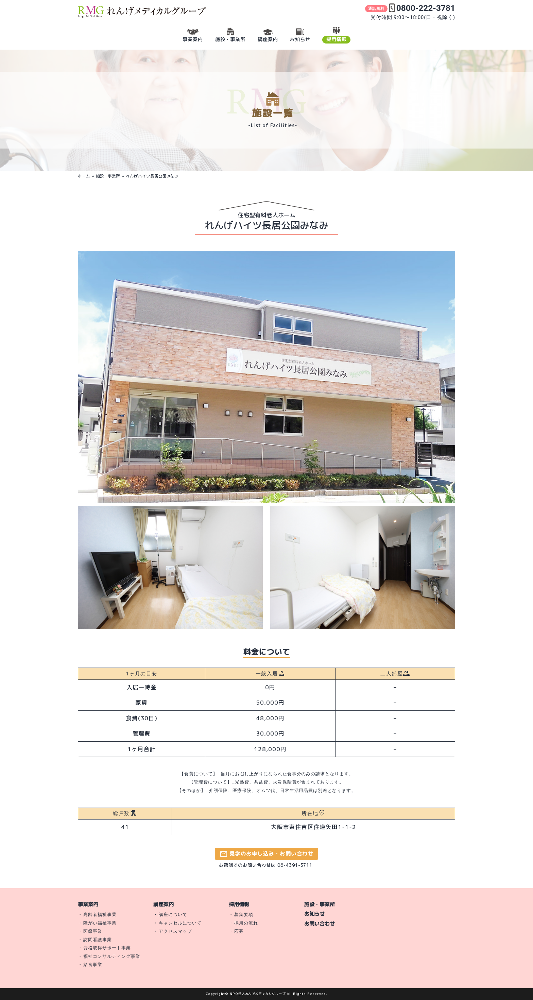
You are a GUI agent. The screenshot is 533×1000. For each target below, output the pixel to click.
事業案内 (88, 904)
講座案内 (163, 904)
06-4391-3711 (294, 865)
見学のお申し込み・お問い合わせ (266, 854)
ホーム (84, 176)
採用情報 (239, 904)
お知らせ (314, 913)
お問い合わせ (319, 923)
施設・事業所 (108, 176)
